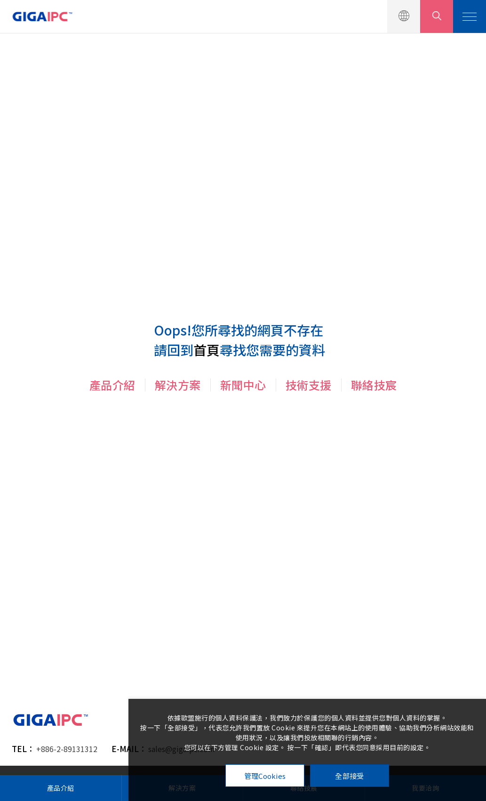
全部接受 (349, 776)
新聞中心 (243, 384)
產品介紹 (112, 384)
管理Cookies (265, 776)
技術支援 (309, 384)
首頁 (206, 349)
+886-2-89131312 (66, 749)
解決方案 (178, 384)
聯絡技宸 (374, 384)
